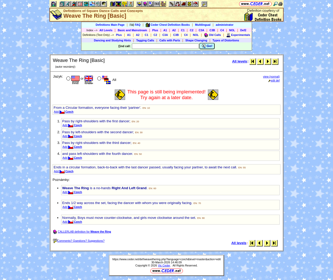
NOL (232, 30)
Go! (207, 46)
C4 (222, 30)
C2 (192, 30)
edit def (274, 80)
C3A (201, 30)
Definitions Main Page (110, 24)
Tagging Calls (145, 40)
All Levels (105, 30)
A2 (174, 30)
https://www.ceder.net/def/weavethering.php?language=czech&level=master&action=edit (166, 259)
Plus (155, 30)
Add (63, 111)
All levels (239, 61)
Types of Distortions (226, 40)
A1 (165, 30)
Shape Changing (196, 40)
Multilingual (202, 24)
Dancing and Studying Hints (112, 40)
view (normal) (271, 76)
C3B (212, 30)
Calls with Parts (169, 40)
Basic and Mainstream (132, 30)
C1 (183, 30)
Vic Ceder (164, 265)
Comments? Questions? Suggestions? (79, 240)
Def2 (243, 30)
